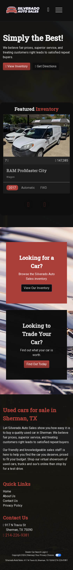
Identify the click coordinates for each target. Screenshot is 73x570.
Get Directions (45, 66)
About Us (9, 483)
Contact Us (10, 488)
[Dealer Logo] (23, 10)
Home (7, 478)
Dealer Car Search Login (36, 539)
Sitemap (30, 542)
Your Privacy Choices (48, 542)
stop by (61, 451)
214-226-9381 (17, 522)
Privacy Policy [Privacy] (12, 492)
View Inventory (16, 66)
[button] (59, 10)
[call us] (48, 9)
